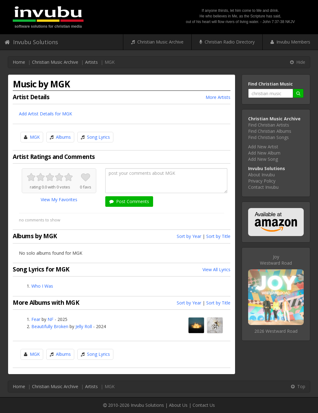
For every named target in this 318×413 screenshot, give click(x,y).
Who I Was (42, 286)
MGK (35, 137)
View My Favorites (59, 199)
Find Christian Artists (268, 125)
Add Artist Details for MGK (45, 114)
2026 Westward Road (276, 331)
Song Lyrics (98, 137)
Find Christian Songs (268, 137)
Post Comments (129, 201)
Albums (63, 137)
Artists (91, 62)
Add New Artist (263, 147)
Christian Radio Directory (227, 42)
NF (50, 319)
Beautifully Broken (49, 326)
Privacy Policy (261, 181)
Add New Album (264, 153)
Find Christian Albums (269, 131)
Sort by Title (218, 236)
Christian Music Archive (157, 42)
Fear (35, 319)
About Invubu (261, 175)
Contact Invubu (263, 187)
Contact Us (204, 405)
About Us (178, 405)
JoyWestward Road (276, 260)
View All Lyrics (216, 269)
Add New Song (263, 159)
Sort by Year (189, 236)
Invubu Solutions (31, 42)
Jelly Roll (83, 326)
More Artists (218, 97)
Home (19, 62)
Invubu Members (290, 42)
